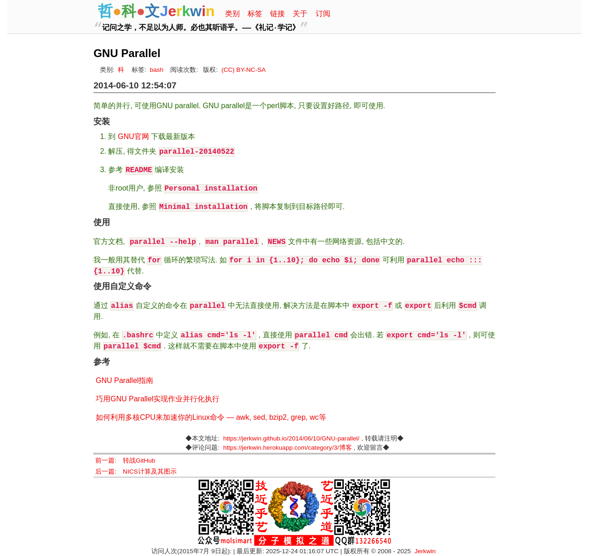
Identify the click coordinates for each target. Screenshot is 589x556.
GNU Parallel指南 (124, 380)
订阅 (323, 13)
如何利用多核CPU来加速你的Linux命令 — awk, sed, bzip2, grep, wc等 (211, 417)
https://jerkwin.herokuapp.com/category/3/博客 (287, 447)
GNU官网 (133, 136)
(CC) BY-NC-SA (243, 69)
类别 (232, 13)
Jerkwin (425, 551)
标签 (255, 13)
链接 (277, 13)
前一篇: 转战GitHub (125, 460)
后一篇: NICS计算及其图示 (135, 471)
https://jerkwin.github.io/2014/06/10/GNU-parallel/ (291, 438)
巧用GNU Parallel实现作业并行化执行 (157, 399)
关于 (300, 13)
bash (156, 69)
